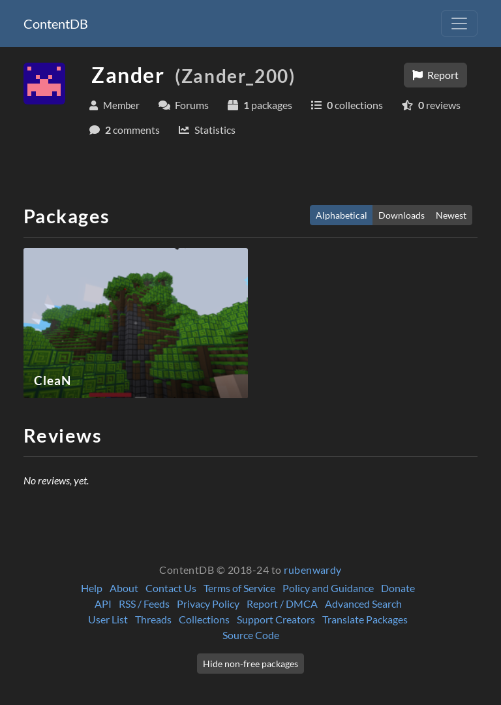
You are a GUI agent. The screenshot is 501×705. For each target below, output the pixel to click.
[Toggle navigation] (459, 23)
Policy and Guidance (328, 588)
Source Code (250, 635)
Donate (398, 588)
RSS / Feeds (144, 603)
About (124, 588)
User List (108, 619)
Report (435, 75)
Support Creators (276, 619)
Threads (153, 619)
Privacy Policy (208, 603)
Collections (204, 619)
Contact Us (170, 588)
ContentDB (55, 23)
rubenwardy (313, 569)
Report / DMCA (282, 603)
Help (91, 588)
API (103, 603)
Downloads (401, 215)
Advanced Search (363, 603)
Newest (451, 215)
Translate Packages (365, 619)
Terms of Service (239, 588)
